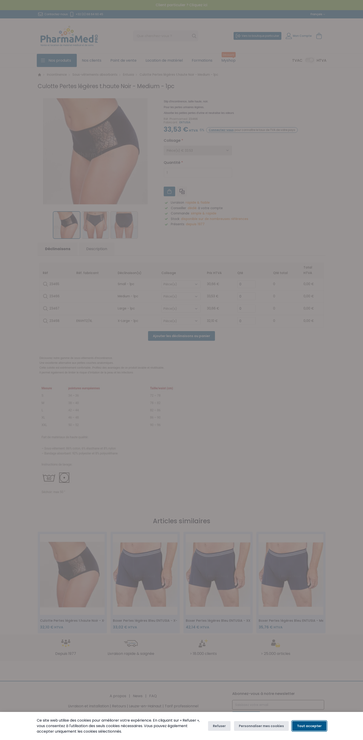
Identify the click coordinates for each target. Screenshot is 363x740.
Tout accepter (309, 726)
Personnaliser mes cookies (261, 726)
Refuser (219, 726)
